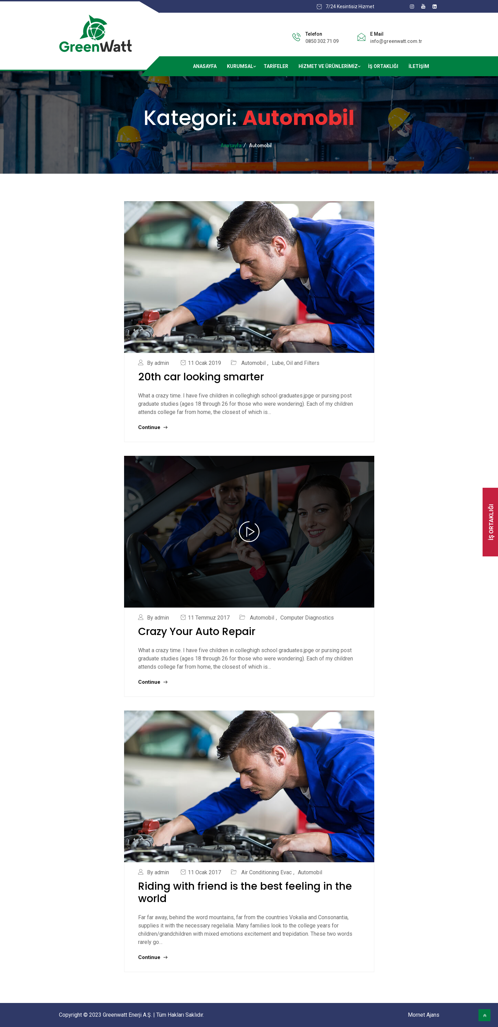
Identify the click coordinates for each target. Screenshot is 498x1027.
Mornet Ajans (423, 1015)
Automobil (253, 363)
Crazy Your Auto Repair (196, 631)
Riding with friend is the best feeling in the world (245, 892)
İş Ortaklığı (383, 66)
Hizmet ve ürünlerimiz (328, 66)
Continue (152, 427)
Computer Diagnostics (307, 617)
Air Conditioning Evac (266, 872)
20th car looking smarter (201, 377)
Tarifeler (276, 66)
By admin (158, 363)
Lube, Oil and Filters (295, 363)
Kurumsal (240, 66)
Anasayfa (205, 66)
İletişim (419, 66)
